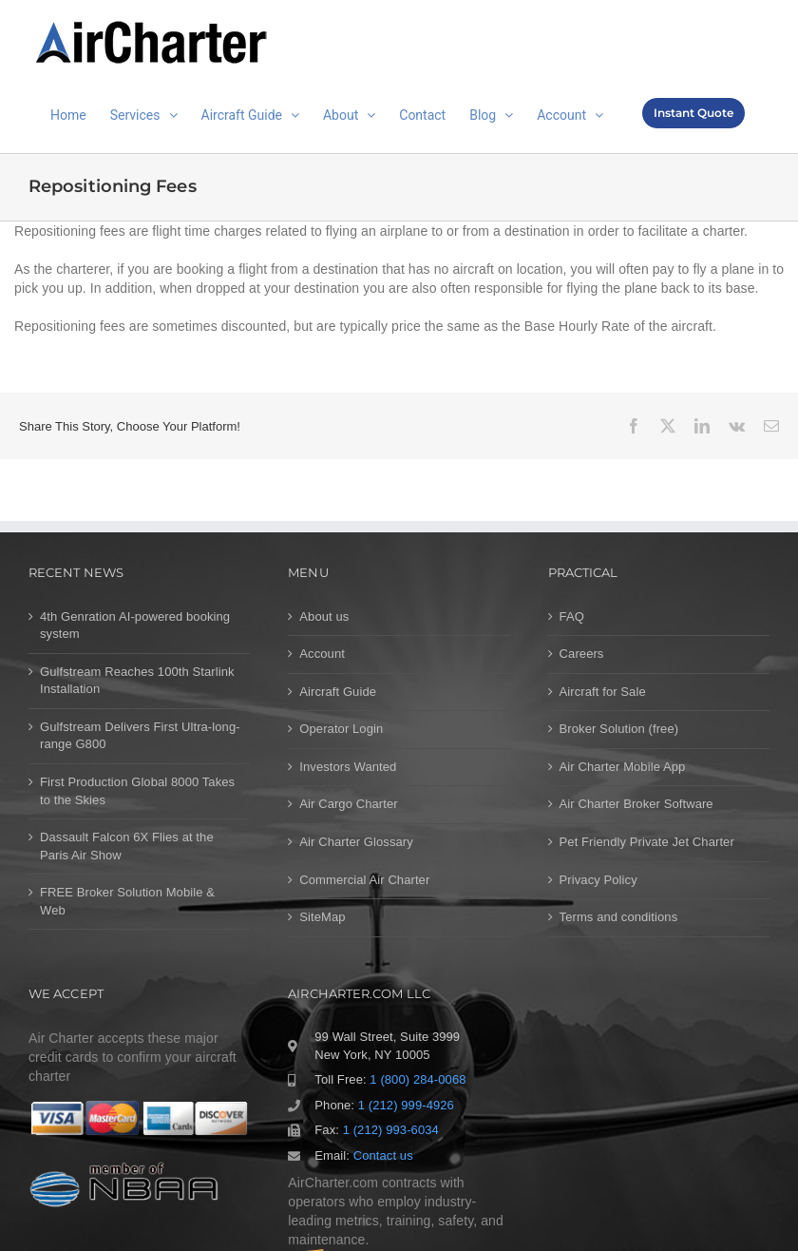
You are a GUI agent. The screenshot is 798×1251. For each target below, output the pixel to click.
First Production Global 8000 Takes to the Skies (137, 791)
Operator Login (341, 729)
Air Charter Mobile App (623, 767)
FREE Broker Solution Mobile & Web (127, 901)
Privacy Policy (598, 880)
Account (322, 653)
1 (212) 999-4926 (406, 1105)
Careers (582, 653)
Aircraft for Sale (603, 691)
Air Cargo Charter (348, 804)
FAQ (572, 616)
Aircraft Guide (337, 691)
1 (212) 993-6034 (391, 1130)
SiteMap (322, 917)
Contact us (383, 1155)
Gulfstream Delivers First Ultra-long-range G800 (140, 736)
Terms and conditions (619, 917)
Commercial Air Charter (364, 880)
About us (324, 616)
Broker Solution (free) (619, 729)
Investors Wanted (347, 767)
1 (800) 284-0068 (418, 1079)
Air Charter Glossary (356, 842)
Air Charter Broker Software (636, 804)
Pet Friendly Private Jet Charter (647, 842)
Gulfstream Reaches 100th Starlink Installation (137, 680)
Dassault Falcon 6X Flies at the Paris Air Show (127, 846)
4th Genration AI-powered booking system (135, 625)
